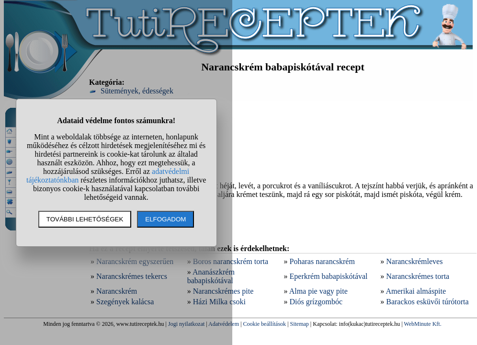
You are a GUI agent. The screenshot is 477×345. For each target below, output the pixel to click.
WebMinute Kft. (422, 324)
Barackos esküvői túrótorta (427, 302)
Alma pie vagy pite (318, 291)
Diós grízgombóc (316, 302)
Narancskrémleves (414, 261)
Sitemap (299, 324)
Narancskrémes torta (417, 276)
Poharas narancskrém (322, 261)
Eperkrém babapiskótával (329, 276)
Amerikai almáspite (416, 291)
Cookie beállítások (264, 324)
